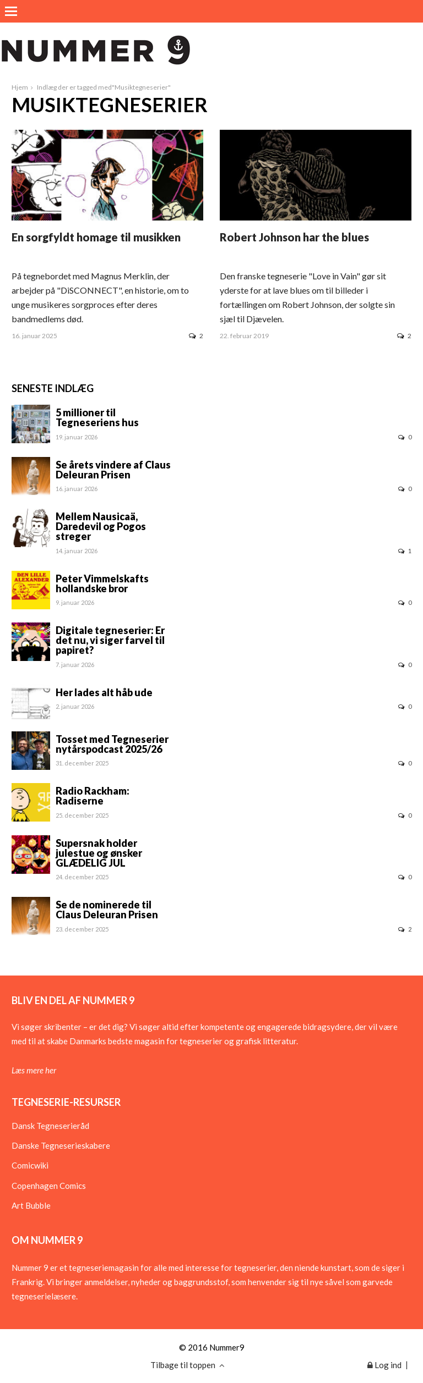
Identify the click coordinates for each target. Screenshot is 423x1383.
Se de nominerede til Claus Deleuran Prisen (107, 909)
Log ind (384, 1365)
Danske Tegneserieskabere (61, 1145)
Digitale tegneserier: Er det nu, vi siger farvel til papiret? (110, 640)
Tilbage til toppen (187, 1365)
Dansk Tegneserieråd (50, 1126)
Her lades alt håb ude (104, 692)
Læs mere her (34, 1070)
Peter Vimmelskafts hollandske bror (102, 583)
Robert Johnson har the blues (294, 237)
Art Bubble (31, 1205)
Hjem (20, 87)
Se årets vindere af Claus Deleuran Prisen (113, 470)
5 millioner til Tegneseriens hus (97, 417)
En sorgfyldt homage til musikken (96, 237)
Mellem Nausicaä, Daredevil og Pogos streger (101, 526)
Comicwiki (30, 1165)
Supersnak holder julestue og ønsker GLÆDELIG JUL (99, 853)
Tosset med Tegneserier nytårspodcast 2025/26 (112, 744)
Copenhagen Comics (49, 1186)
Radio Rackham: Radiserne (92, 796)
